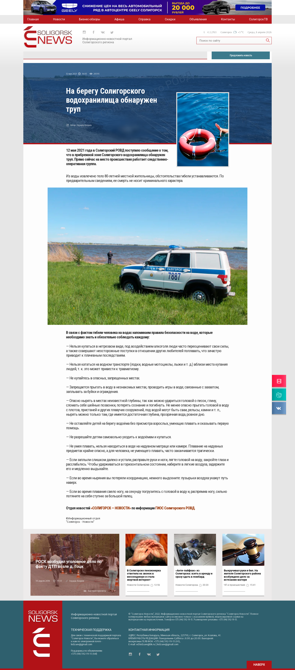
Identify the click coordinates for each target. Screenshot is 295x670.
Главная (33, 19)
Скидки (170, 19)
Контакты (228, 19)
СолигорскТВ (258, 19)
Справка (144, 19)
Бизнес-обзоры (89, 19)
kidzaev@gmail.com (81, 644)
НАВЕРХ (259, 664)
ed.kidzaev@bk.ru (145, 644)
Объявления (198, 19)
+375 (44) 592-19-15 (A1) (167, 641)
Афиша (119, 19)
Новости (59, 19)
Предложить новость (241, 55)
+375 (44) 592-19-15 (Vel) (84, 653)
